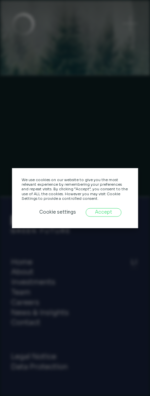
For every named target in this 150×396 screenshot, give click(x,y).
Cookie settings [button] (57, 212)
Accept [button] (103, 212)
